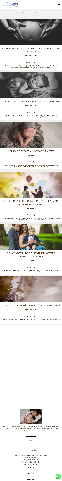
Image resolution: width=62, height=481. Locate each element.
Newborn (44, 13)
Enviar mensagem (31, 457)
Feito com (31, 479)
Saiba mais (31, 435)
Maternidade (35, 13)
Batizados (25, 13)
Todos (16, 13)
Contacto (31, 473)
